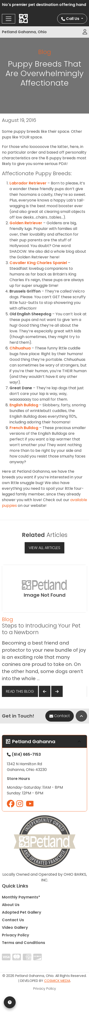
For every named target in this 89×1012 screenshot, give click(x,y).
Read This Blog (20, 691)
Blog (44, 52)
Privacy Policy (15, 935)
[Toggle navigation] (8, 18)
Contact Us (13, 920)
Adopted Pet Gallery (21, 912)
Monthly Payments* (21, 897)
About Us (10, 904)
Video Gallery (15, 927)
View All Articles (44, 547)
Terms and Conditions (23, 942)
